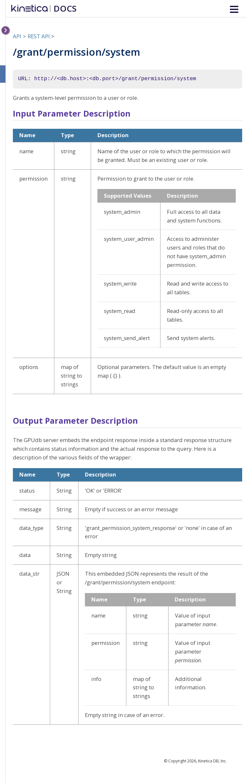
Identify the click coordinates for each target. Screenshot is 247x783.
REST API (39, 36)
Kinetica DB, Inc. (212, 761)
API (17, 36)
